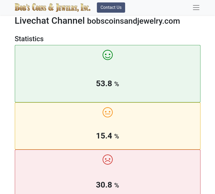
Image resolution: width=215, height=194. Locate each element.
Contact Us (111, 7)
